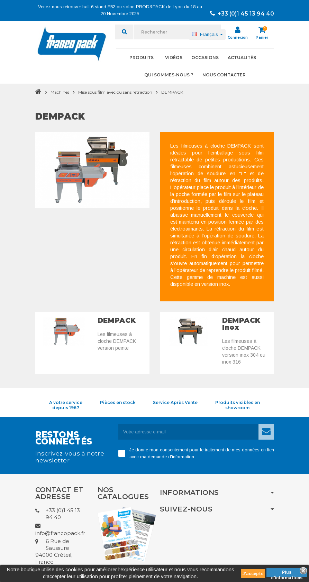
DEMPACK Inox (241, 324)
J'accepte (253, 573)
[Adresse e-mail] (188, 432)
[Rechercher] (177, 32)
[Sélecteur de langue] (207, 34)
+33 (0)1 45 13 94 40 (242, 13)
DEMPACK (117, 320)
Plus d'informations (286, 573)
